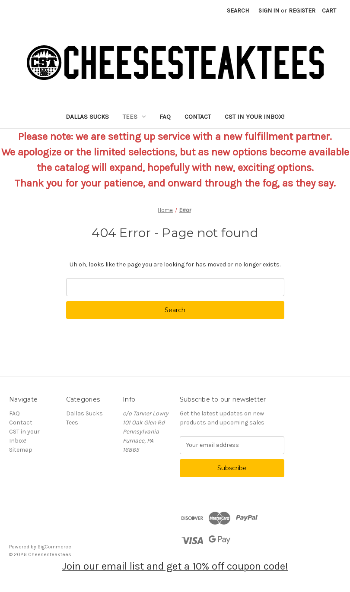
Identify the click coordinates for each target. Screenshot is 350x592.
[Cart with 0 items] (329, 10)
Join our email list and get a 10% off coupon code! (175, 566)
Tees (134, 116)
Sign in (268, 10)
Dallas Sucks (87, 116)
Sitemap (20, 449)
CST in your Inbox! (254, 116)
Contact (198, 116)
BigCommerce (54, 547)
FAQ (165, 116)
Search (238, 10)
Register (302, 10)
